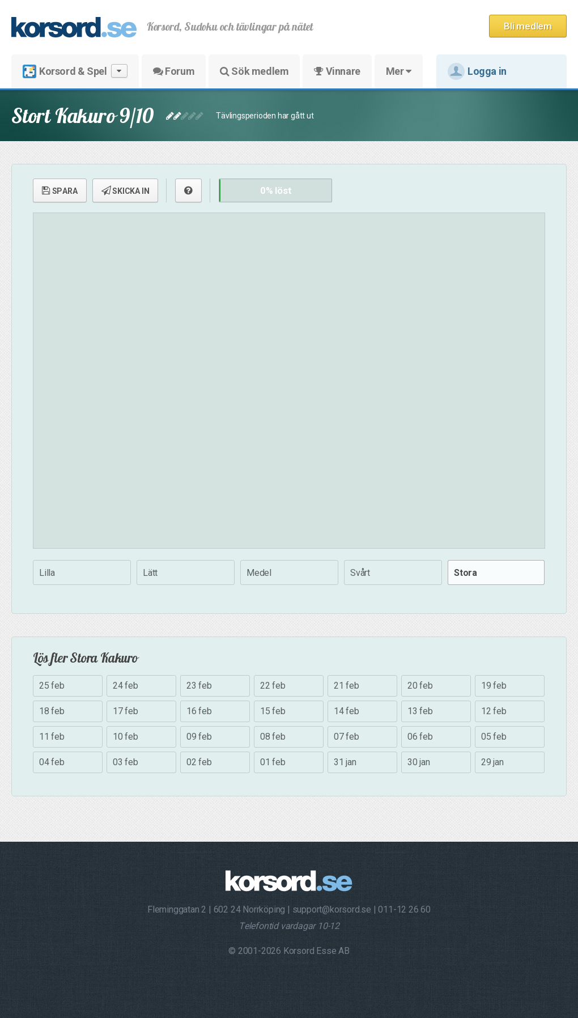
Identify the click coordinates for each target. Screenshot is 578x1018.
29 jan (492, 762)
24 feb (125, 685)
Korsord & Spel (75, 71)
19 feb (494, 685)
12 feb (494, 711)
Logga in (477, 71)
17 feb (125, 711)
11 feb (52, 736)
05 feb (494, 736)
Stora (465, 572)
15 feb (273, 711)
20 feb (420, 685)
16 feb (199, 711)
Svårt (360, 572)
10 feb (125, 736)
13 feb (420, 711)
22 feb (273, 685)
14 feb (346, 711)
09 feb (199, 736)
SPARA (60, 190)
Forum (173, 71)
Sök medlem (254, 71)
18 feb (52, 711)
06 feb (420, 736)
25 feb (52, 685)
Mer (398, 71)
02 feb (199, 762)
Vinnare (337, 71)
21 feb (346, 685)
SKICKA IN (125, 190)
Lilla (47, 572)
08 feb (273, 736)
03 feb (125, 762)
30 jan (418, 762)
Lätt (150, 572)
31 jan (345, 762)
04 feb (52, 762)
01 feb (273, 762)
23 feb (199, 685)
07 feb (346, 736)
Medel (258, 572)
